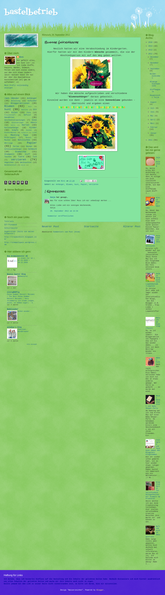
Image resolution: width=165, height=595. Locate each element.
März (153, 123)
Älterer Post (132, 226)
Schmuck (32, 149)
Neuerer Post (50, 226)
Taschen (8, 157)
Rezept (29, 146)
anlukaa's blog (14, 327)
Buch (30, 106)
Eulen (14, 112)
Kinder (33, 127)
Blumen (69, 184)
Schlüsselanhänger (13, 149)
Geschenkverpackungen (14, 120)
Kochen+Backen (10, 133)
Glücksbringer (18, 123)
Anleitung (15, 101)
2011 (150, 140)
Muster (7, 140)
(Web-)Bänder (11, 98)
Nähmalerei (23, 276)
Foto (29, 113)
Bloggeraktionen (20, 103)
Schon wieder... (25, 311)
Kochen (29, 130)
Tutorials (9, 221)
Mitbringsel (10, 138)
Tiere (21, 156)
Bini (21, 57)
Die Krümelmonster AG (17, 256)
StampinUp (20, 151)
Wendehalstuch (10, 165)
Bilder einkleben (155, 76)
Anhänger (60, 184)
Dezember (154, 57)
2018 (150, 42)
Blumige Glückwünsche (155, 84)
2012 (150, 54)
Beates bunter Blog (16, 274)
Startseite (91, 226)
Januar (153, 133)
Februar (154, 127)
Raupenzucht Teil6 (155, 96)
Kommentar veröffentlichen (61, 216)
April (153, 120)
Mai (152, 116)
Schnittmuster (11, 228)
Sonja (52, 197)
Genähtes (9, 117)
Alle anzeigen (32, 344)
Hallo (13, 125)
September (155, 69)
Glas (34, 120)
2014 (150, 46)
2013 (150, 50)
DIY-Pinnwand (10, 225)
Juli (153, 108)
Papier (84, 184)
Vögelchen (9, 162)
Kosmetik (24, 132)
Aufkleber (32, 101)
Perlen (16, 146)
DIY (35, 109)
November (154, 63)
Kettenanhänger (11, 128)
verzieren (93, 184)
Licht (34, 133)
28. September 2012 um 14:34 (64, 211)
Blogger (100, 590)
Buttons (25, 110)
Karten (25, 125)
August (153, 102)
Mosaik (28, 138)
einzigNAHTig (13, 292)
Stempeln (9, 154)
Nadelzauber (12, 309)
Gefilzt (27, 115)
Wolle (23, 165)
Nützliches (24, 140)
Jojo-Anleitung (158, 162)
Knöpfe (15, 130)
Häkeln (34, 123)
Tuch (35, 157)
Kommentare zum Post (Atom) (66, 232)
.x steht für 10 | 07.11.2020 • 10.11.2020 (26, 260)
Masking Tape (19, 135)
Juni (153, 112)
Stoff (27, 154)
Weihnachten (26, 162)
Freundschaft (10, 115)
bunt (76, 184)
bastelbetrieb (31, 12)
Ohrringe (8, 143)
